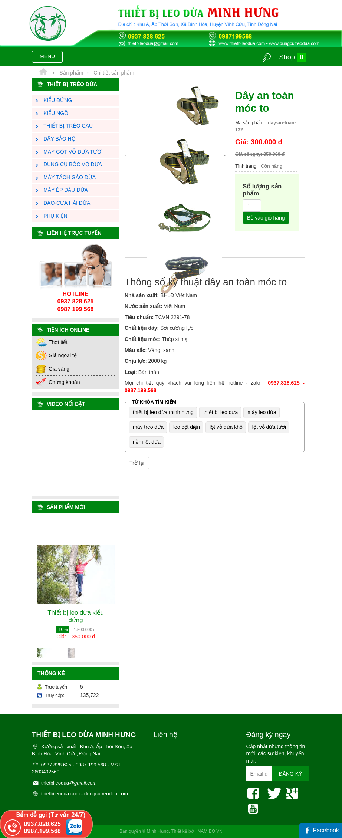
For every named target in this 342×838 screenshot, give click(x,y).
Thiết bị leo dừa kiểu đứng (75, 621)
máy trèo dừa (148, 427)
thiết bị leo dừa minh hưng (163, 412)
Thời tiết (52, 342)
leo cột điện (186, 427)
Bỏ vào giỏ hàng (266, 218)
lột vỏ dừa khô (226, 427)
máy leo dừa (261, 412)
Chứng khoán (58, 382)
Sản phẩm (71, 73)
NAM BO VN (210, 831)
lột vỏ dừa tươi (269, 427)
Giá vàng (52, 369)
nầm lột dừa (147, 442)
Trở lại (136, 463)
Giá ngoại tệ (56, 355)
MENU (51, 58)
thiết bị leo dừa (220, 412)
